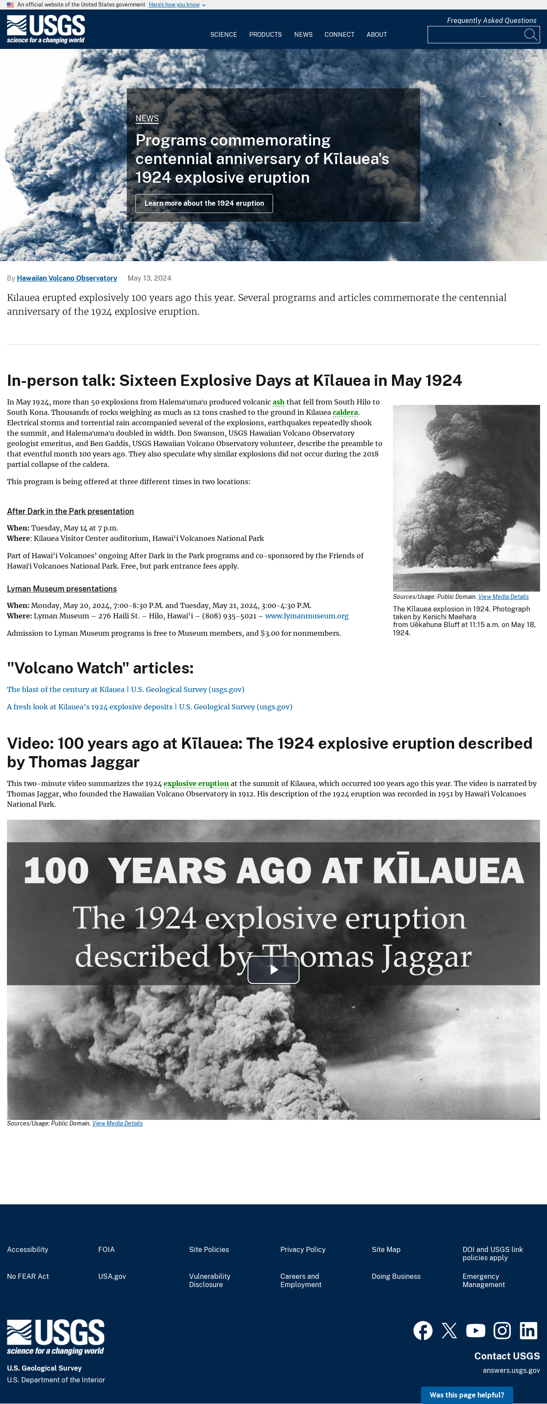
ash (279, 402)
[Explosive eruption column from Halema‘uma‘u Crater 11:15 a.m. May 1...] (273, 155)
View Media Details (503, 596)
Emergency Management (484, 1281)
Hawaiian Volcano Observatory (67, 278)
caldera (345, 412)
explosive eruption (196, 783)
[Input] (484, 34)
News (303, 34)
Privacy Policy (303, 1250)
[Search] (531, 34)
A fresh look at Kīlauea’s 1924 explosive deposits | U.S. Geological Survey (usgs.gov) (150, 706)
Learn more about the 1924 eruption (204, 203)
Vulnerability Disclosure (210, 1281)
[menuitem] (223, 29)
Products (265, 34)
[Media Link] (466, 499)
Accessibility (27, 1250)
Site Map (386, 1250)
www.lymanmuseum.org (307, 615)
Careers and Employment (301, 1281)
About (377, 34)
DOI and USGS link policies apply (493, 1254)
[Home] (46, 42)
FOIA (106, 1250)
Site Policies (209, 1250)
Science (223, 34)
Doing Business (396, 1277)
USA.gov (112, 1277)
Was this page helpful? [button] (467, 1395)
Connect (339, 34)
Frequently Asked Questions (492, 20)
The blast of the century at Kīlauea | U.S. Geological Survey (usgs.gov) (126, 689)
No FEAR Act (28, 1277)
